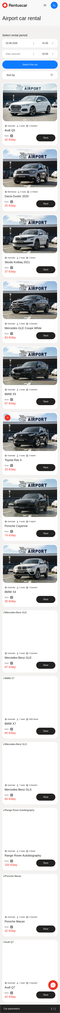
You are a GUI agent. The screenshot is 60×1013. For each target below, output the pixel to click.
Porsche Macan (15, 921)
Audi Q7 (10, 987)
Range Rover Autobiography (23, 855)
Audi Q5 (10, 130)
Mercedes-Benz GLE (18, 657)
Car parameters (30, 1009)
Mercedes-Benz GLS (18, 789)
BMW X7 (10, 723)
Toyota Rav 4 (13, 460)
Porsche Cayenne (16, 526)
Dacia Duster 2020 (17, 196)
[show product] (45, 137)
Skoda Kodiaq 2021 (17, 262)
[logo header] (14, 5)
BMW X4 (10, 591)
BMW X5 (10, 394)
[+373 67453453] (54, 5)
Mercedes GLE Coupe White (23, 328)
